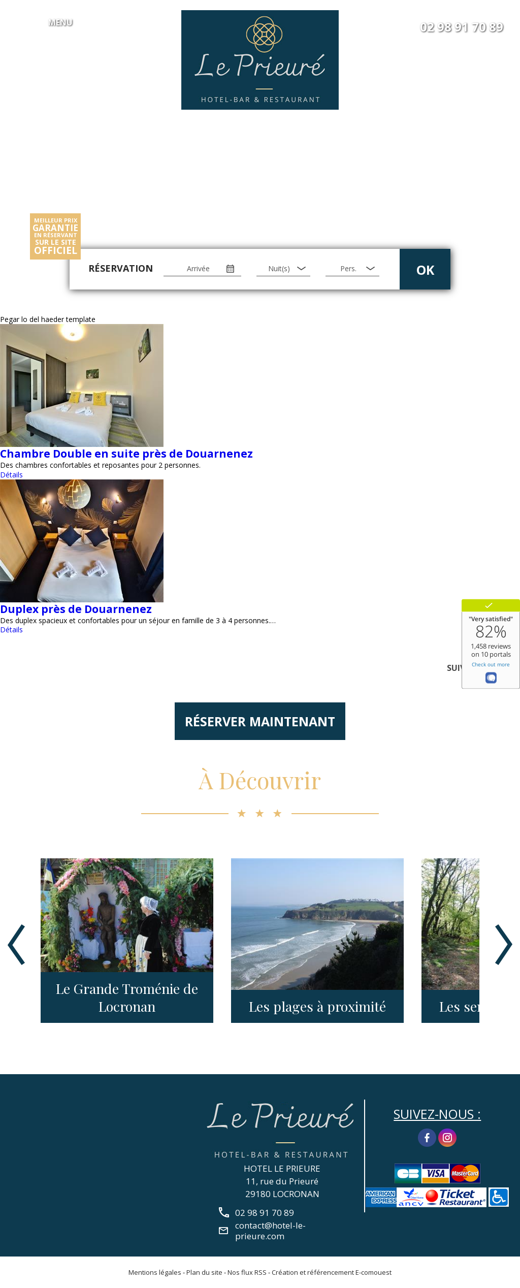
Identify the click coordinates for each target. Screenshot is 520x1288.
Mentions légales (154, 1272)
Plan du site (204, 1272)
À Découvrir (260, 779)
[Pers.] (352, 268)
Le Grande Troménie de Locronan (127, 997)
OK (425, 269)
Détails (11, 474)
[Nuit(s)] (283, 268)
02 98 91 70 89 (461, 27)
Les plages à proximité (317, 1006)
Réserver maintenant (260, 721)
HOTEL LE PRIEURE (282, 1168)
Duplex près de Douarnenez (76, 609)
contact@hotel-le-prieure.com (270, 1230)
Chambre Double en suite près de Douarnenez (126, 453)
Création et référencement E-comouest (332, 1272)
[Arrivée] (202, 268)
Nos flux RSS (247, 1272)
